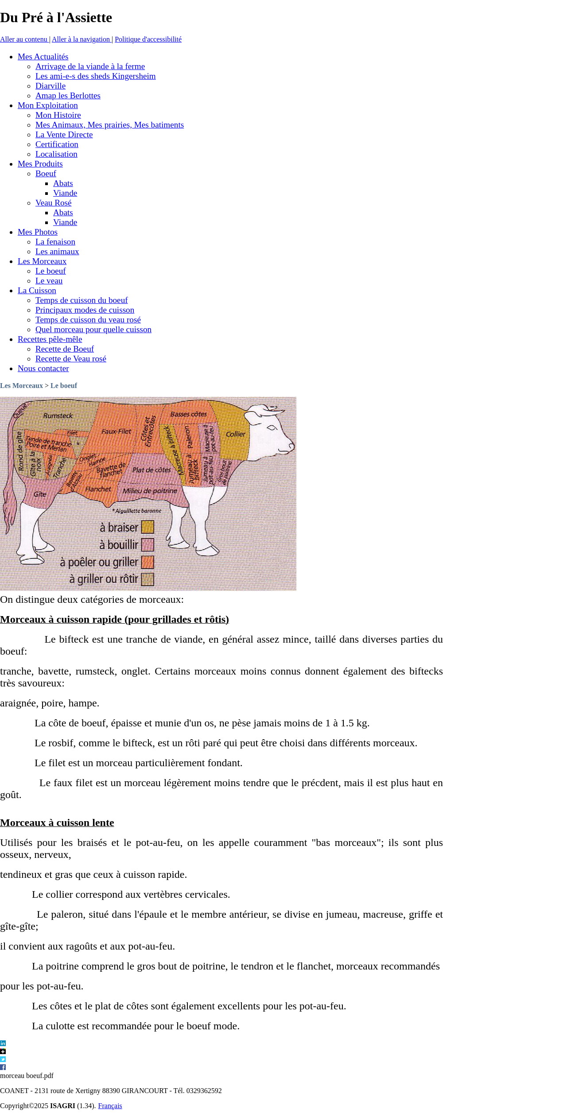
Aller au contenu (24, 39)
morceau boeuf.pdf (27, 1075)
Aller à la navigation (82, 39)
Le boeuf (63, 385)
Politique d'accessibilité (148, 39)
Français (110, 1105)
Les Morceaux (21, 385)
